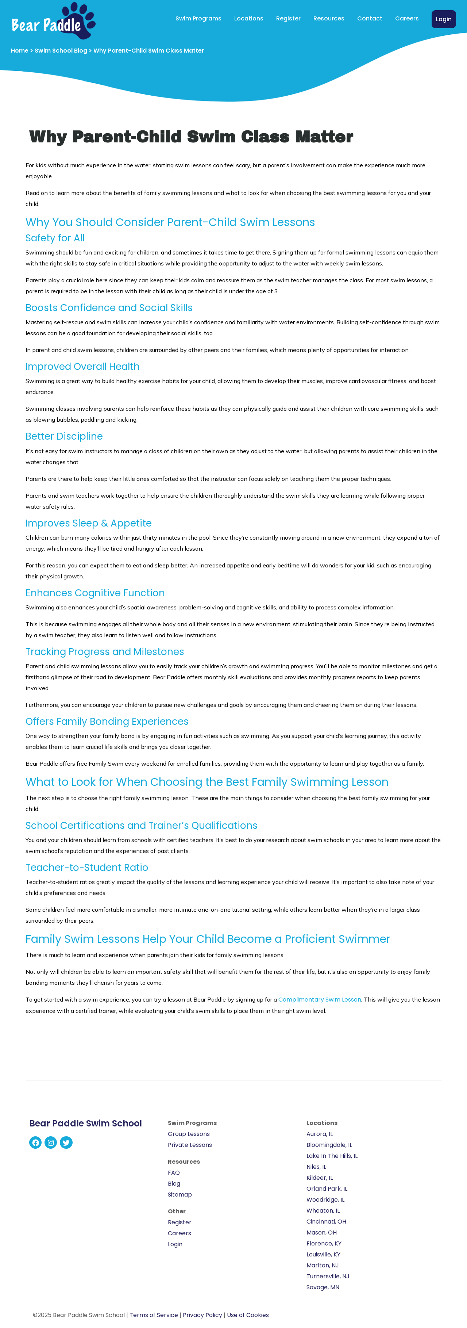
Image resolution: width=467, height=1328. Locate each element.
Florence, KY (323, 1243)
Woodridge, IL (325, 1199)
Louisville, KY (323, 1254)
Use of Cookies (248, 1315)
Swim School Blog (61, 50)
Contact (369, 18)
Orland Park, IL (326, 1189)
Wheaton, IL (323, 1210)
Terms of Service (154, 1315)
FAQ (174, 1172)
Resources (328, 18)
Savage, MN (322, 1287)
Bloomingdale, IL (329, 1145)
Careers (407, 18)
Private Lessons (190, 1145)
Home (19, 50)
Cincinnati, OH (326, 1221)
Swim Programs (198, 18)
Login (444, 19)
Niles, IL (316, 1167)
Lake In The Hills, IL (332, 1156)
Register (288, 18)
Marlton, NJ (322, 1265)
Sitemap (180, 1194)
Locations (248, 18)
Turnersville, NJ (328, 1276)
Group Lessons (189, 1134)
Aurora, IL (319, 1134)
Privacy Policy (202, 1315)
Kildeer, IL (319, 1178)
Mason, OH (321, 1232)
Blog (174, 1183)
